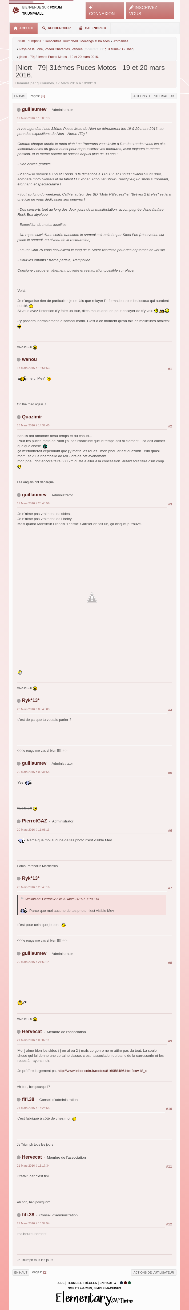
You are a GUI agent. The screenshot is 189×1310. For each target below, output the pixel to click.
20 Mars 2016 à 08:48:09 (33, 709)
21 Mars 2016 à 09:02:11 (33, 1040)
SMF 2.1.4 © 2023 (80, 1288)
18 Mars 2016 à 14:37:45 (33, 425)
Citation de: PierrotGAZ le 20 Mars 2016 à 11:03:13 (62, 899)
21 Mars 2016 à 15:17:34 (33, 1165)
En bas (19, 96)
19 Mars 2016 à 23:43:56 (33, 503)
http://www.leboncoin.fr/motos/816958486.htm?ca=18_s (102, 1071)
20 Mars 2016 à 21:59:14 (33, 961)
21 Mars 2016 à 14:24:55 (33, 1107)
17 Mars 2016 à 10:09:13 (33, 118)
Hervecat (32, 1031)
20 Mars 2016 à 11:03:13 (33, 829)
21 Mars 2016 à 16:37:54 (33, 1223)
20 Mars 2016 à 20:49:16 (33, 887)
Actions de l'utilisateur (154, 96)
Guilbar (127, 49)
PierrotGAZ (34, 821)
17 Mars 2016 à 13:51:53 (33, 367)
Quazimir (32, 416)
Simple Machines (107, 1288)
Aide (61, 1282)
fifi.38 (28, 1099)
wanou (29, 359)
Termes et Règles (82, 1282)
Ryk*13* (30, 700)
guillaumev (112, 49)
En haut (20, 1272)
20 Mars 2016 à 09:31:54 (33, 771)
